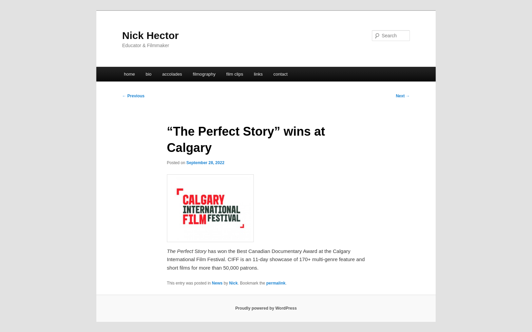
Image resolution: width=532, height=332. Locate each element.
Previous (133, 96)
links (258, 74)
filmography (204, 74)
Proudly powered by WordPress (266, 308)
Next (403, 96)
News (217, 283)
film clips (234, 74)
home (129, 74)
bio (148, 74)
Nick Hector (150, 35)
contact (280, 74)
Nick (233, 283)
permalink (276, 283)
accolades (172, 74)
